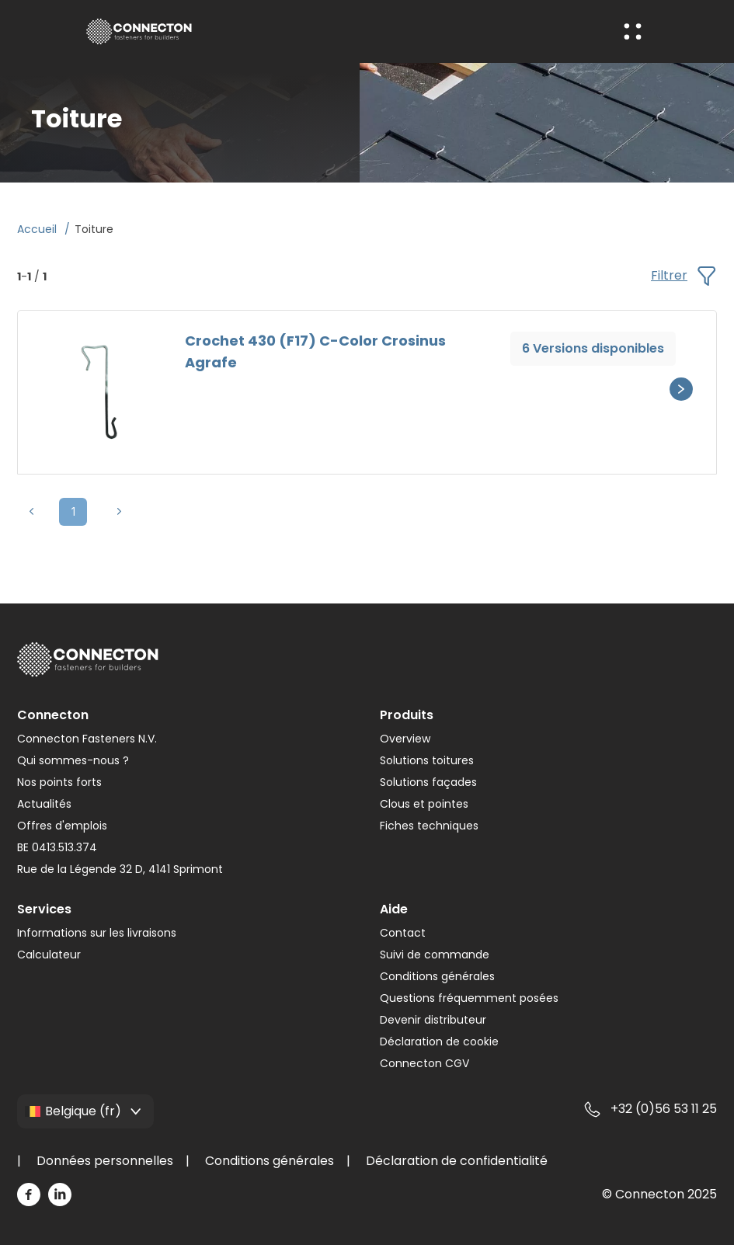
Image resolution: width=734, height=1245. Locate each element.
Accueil (38, 229)
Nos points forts (59, 782)
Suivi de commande (434, 954)
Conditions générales (437, 976)
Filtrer (683, 276)
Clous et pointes (424, 804)
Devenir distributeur (433, 1020)
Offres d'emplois (62, 825)
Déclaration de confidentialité (457, 1161)
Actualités (44, 804)
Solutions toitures (427, 760)
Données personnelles (105, 1161)
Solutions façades (428, 782)
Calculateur (49, 954)
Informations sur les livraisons (96, 933)
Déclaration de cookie (439, 1041)
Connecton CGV (424, 1063)
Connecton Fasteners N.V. (87, 738)
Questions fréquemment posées (469, 998)
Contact (403, 933)
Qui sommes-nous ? (73, 760)
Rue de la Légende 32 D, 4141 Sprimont (120, 869)
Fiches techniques (429, 825)
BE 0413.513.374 (57, 847)
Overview (405, 738)
